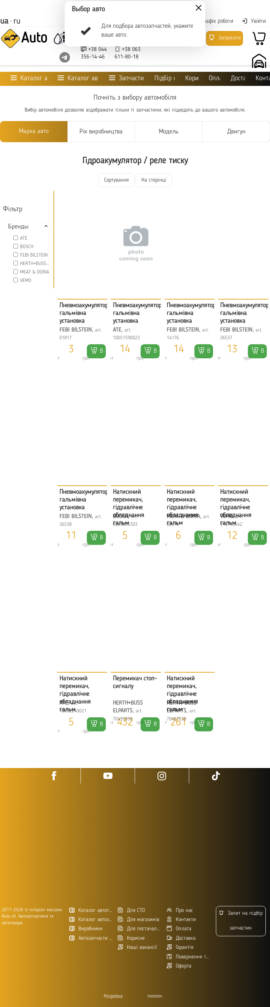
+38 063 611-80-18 (128, 53)
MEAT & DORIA (34, 272)
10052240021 (72, 711)
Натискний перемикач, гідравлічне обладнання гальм (128, 507)
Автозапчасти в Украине (90, 938)
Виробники (85, 929)
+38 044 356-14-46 (94, 53)
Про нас (180, 910)
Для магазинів (138, 920)
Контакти (181, 920)
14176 (173, 338)
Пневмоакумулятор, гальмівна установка (84, 313)
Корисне (191, 78)
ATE (23, 238)
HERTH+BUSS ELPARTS (35, 263)
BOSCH (26, 246)
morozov (154, 996)
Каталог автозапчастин (90, 920)
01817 (65, 338)
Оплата (214, 78)
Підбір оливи (164, 78)
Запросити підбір (224, 40)
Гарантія (180, 947)
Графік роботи (213, 21)
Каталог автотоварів (90, 910)
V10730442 (231, 524)
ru (16, 21)
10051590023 (126, 338)
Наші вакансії (137, 947)
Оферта (179, 966)
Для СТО (131, 910)
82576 (173, 524)
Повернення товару (188, 957)
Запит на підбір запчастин (241, 920)
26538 (65, 524)
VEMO (25, 280)
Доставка (238, 78)
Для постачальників (139, 929)
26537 (226, 338)
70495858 (123, 719)
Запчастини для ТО (126, 78)
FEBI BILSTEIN (33, 255)
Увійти (254, 21)
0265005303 (125, 524)
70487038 (176, 719)
